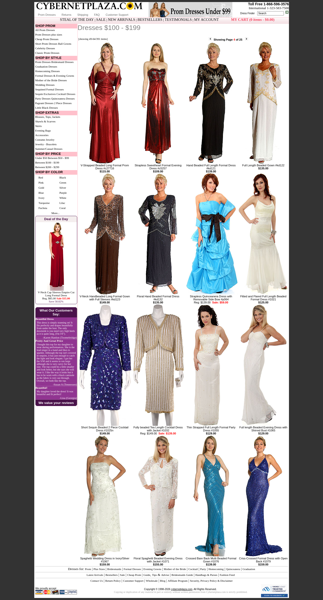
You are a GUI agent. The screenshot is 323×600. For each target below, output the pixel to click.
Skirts (38, 125)
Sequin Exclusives (45, 93)
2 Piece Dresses (63, 103)
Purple (63, 192)
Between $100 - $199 (47, 162)
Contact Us (96, 580)
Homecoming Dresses (47, 71)
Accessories (42, 135)
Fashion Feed (227, 574)
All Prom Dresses (45, 29)
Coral (62, 207)
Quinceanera (233, 569)
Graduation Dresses (46, 66)
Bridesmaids (114, 569)
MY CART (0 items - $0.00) (252, 20)
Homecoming (216, 569)
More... (55, 213)
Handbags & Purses (206, 574)
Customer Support (117, 14)
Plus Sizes (99, 569)
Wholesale (151, 580)
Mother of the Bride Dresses (51, 80)
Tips (154, 574)
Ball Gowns (64, 43)
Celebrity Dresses (45, 48)
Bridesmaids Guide (182, 574)
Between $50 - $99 (58, 157)
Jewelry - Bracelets (46, 144)
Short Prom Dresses (46, 43)
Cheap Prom (134, 574)
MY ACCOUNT (206, 20)
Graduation (249, 569)
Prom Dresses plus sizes (48, 34)
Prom (88, 569)
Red (41, 177)
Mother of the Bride (175, 569)
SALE (101, 20)
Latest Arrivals (95, 574)
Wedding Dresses (45, 84)
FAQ (97, 14)
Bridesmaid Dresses (62, 61)
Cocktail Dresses (65, 93)
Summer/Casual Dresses (48, 148)
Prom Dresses (47, 14)
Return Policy (113, 580)
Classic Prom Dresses (47, 52)
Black (62, 177)
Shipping (82, 14)
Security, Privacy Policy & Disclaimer (211, 580)
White (62, 197)
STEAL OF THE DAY (77, 20)
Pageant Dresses (44, 103)
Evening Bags (43, 130)
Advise (165, 574)
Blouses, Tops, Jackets (47, 116)
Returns (67, 14)
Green (62, 182)
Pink (41, 182)
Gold (41, 187)
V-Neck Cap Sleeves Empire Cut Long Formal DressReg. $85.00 (56, 295)
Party (203, 569)
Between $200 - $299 (47, 167)
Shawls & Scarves (45, 121)
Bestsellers (112, 574)
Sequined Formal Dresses (49, 89)
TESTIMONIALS (178, 20)
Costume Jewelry (45, 139)
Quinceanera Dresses (63, 98)
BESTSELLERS (149, 20)
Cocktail (193, 569)
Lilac (62, 202)
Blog (162, 580)
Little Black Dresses (46, 107)
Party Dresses (43, 98)
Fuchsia (43, 207)
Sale (122, 574)
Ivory (42, 197)
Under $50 (41, 157)
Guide (146, 574)
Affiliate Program (178, 580)
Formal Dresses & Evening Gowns (54, 75)
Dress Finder (247, 13)
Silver (62, 187)
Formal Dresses (132, 569)
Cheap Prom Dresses (47, 39)
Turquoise (44, 202)
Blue (41, 192)
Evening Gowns (152, 569)
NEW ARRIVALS (121, 20)
